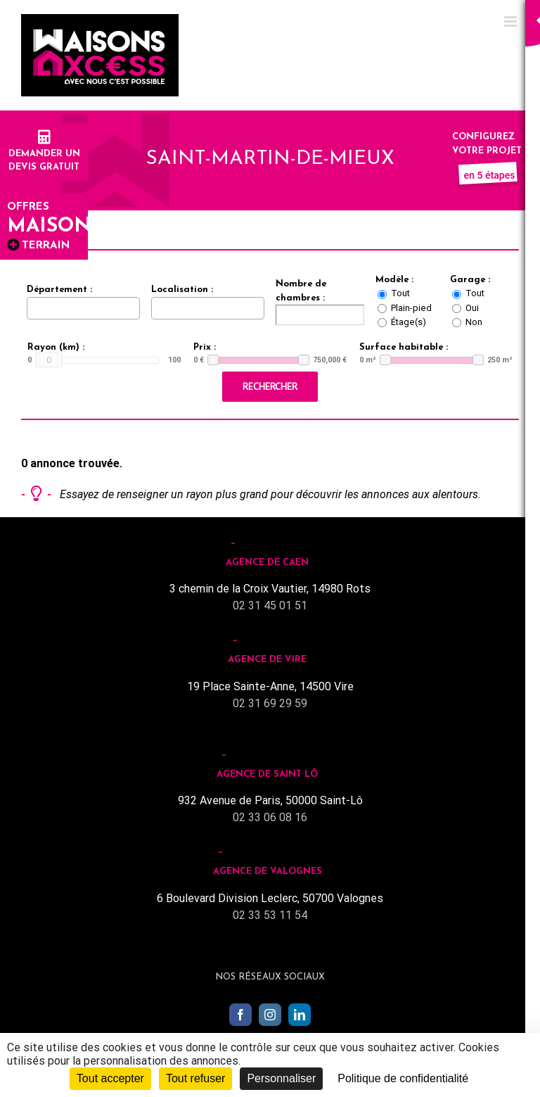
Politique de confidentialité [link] (403, 1078)
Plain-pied (411, 308)
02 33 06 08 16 (270, 817)
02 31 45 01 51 (270, 605)
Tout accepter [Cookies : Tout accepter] (110, 1078)
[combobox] (83, 308)
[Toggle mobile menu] (511, 21)
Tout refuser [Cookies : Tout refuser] (195, 1078)
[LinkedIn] (299, 1014)
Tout (400, 293)
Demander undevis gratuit (44, 153)
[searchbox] (34, 307)
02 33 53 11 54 (270, 915)
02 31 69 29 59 (270, 703)
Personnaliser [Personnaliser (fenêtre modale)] (281, 1078)
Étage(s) (408, 322)
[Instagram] (270, 1014)
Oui (472, 308)
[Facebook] (240, 1014)
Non (473, 322)
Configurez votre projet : (489, 150)
